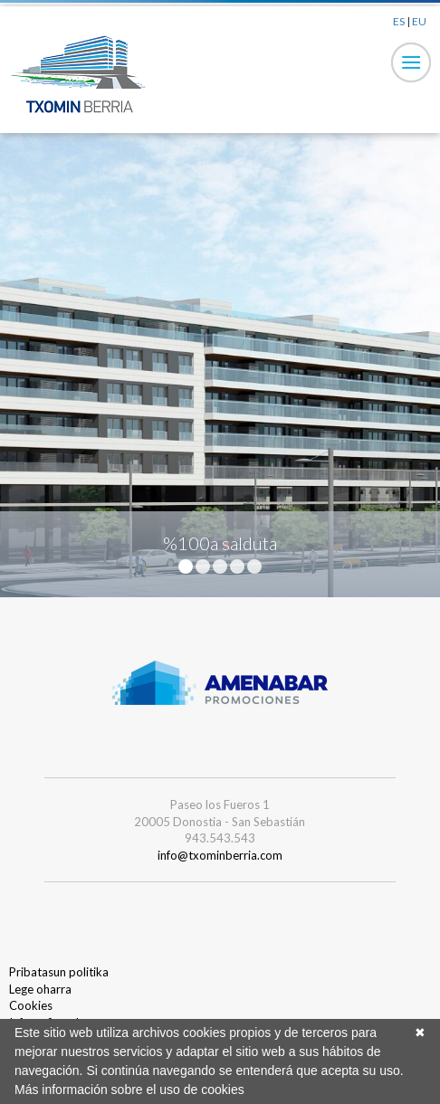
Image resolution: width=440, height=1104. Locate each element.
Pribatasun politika (59, 972)
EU (419, 21)
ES (399, 21)
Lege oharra (40, 989)
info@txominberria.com (220, 855)
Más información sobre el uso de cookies (129, 1089)
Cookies (31, 1005)
